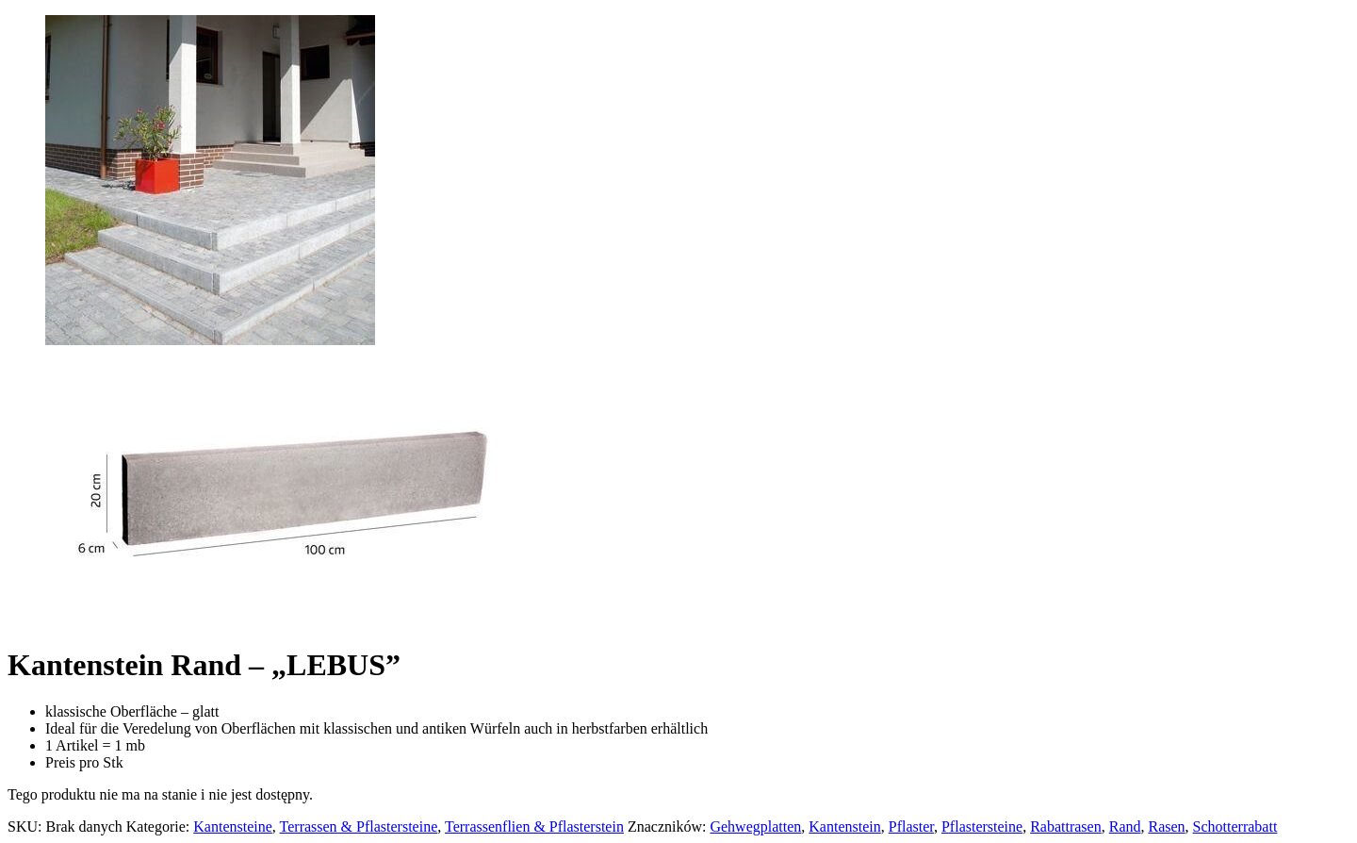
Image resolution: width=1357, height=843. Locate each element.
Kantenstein (844, 826)
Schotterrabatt (1235, 826)
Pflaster (911, 826)
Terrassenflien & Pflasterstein (534, 826)
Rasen (1166, 826)
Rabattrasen (1066, 826)
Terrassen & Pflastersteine (359, 826)
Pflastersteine (981, 826)
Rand (1125, 826)
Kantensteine (232, 826)
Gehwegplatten (755, 826)
